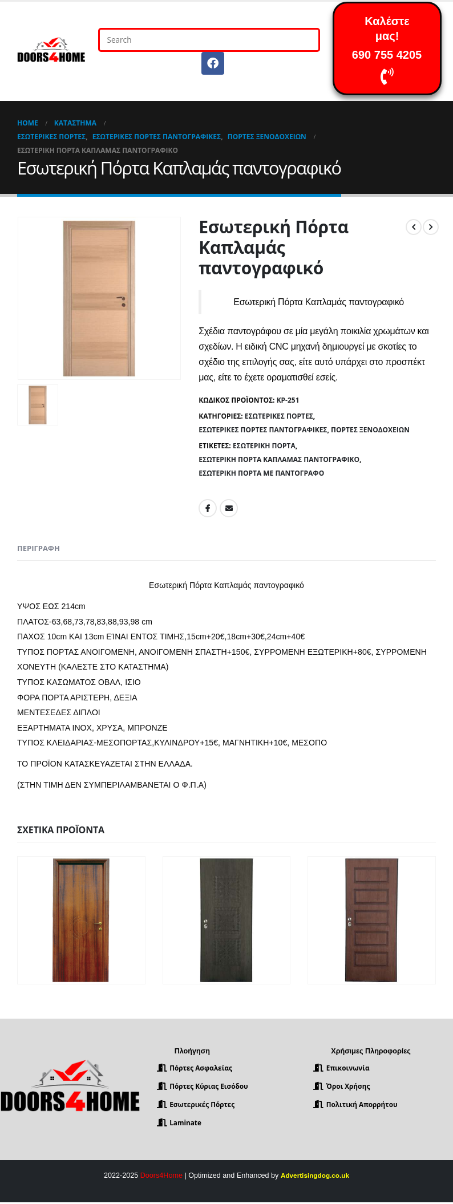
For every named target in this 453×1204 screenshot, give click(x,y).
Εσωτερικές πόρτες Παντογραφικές (263, 430)
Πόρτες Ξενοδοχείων (370, 430)
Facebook (208, 508)
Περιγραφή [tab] (38, 548)
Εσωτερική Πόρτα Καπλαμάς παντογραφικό (279, 459)
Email (229, 508)
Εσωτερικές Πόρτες (279, 416)
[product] (81, 920)
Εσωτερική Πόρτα (264, 446)
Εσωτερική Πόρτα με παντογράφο (261, 473)
